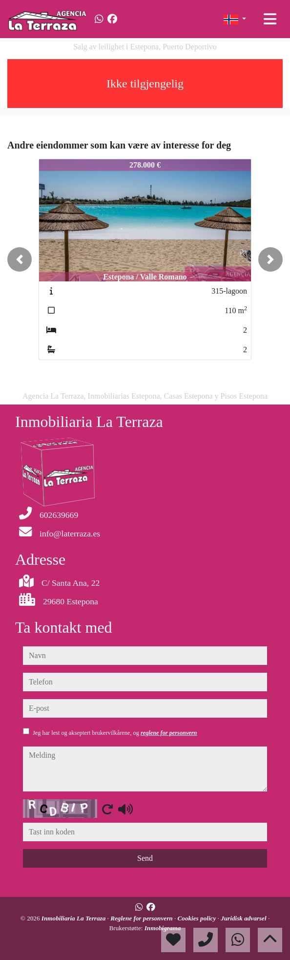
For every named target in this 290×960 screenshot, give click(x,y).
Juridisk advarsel (244, 918)
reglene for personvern (169, 732)
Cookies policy (198, 918)
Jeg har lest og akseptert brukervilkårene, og (115, 732)
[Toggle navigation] (270, 19)
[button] (19, 259)
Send (145, 858)
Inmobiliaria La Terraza (74, 918)
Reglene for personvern (142, 918)
